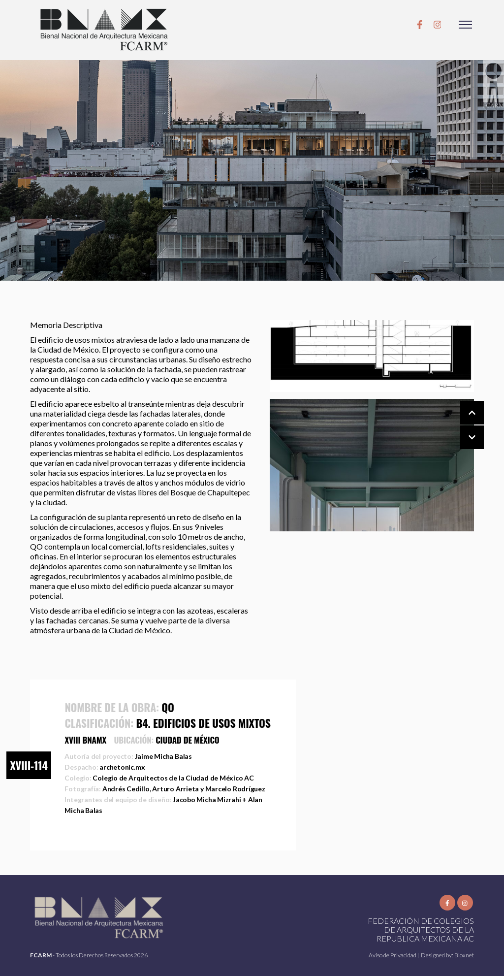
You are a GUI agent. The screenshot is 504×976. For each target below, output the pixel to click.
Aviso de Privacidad (393, 955)
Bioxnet (464, 955)
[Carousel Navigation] (462, 425)
